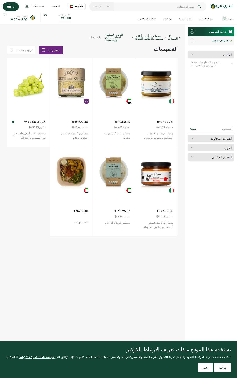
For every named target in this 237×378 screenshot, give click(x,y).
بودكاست (167, 18)
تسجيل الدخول (34, 6)
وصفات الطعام (206, 18)
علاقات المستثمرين (147, 18)
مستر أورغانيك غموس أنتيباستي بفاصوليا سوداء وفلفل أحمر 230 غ (158, 227)
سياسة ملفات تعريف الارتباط (37, 357)
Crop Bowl (81, 222)
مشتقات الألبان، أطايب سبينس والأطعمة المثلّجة (149, 37)
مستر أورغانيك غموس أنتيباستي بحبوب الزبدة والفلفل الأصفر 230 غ (159, 137)
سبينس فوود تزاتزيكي (118, 222)
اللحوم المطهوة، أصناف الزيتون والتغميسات (211, 63)
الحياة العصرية (185, 18)
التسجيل (56, 6)
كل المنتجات (173, 37)
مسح (193, 128)
